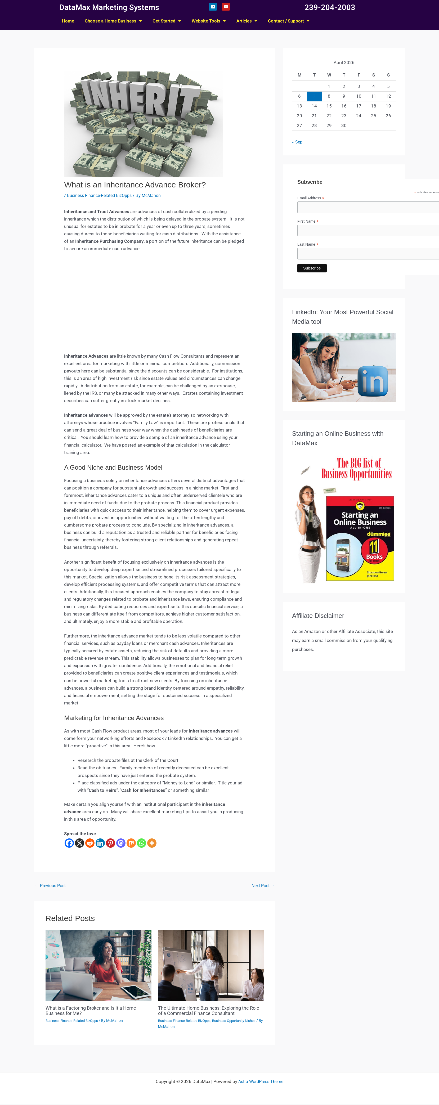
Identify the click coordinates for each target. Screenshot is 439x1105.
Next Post (262, 886)
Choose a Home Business (113, 21)
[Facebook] (69, 843)
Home (68, 21)
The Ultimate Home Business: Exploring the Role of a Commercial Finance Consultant (209, 1011)
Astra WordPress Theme (260, 1082)
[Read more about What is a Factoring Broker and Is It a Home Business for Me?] (98, 965)
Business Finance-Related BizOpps (101, 195)
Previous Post (51, 886)
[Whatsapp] (141, 843)
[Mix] (131, 843)
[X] (79, 843)
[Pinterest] (110, 843)
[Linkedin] (100, 843)
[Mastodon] (121, 843)
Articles (246, 21)
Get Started (167, 21)
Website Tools (209, 21)
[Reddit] (90, 843)
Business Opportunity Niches (240, 1021)
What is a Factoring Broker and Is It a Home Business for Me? (96, 1011)
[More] (151, 843)
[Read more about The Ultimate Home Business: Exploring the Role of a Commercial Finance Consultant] (211, 965)
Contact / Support (289, 21)
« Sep (297, 142)
